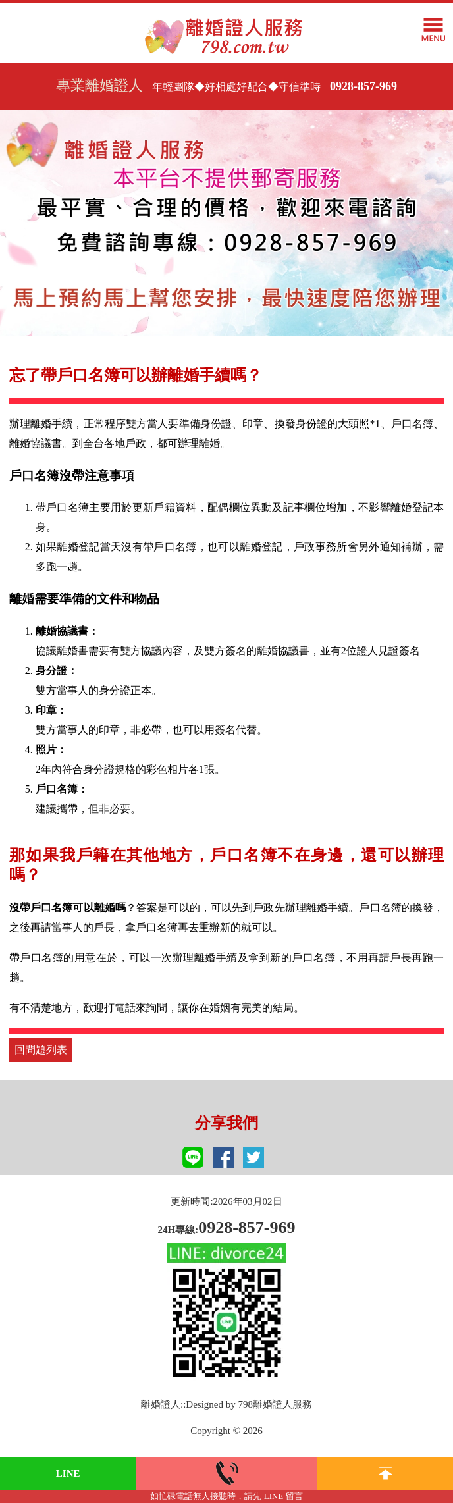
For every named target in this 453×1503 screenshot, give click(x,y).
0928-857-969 (363, 86)
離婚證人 (160, 1404)
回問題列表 (40, 1049)
